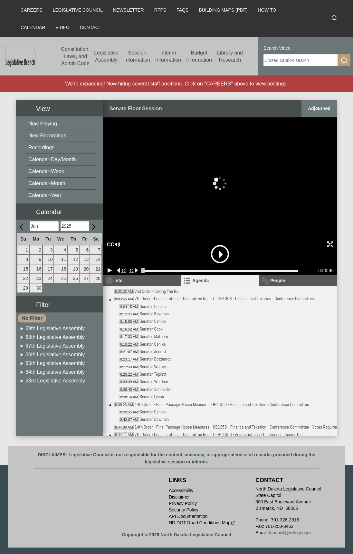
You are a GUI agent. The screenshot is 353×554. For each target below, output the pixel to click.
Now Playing (42, 123)
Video (62, 27)
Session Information (137, 56)
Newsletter (128, 10)
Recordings (41, 147)
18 (63, 269)
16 (39, 269)
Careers (32, 10)
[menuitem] (61, 124)
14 (97, 259)
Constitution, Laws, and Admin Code (75, 56)
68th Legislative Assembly (55, 337)
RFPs (160, 10)
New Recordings (47, 135)
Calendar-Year (45, 195)
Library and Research (230, 56)
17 (50, 269)
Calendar (33, 27)
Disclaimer (179, 497)
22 (25, 278)
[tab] (220, 280)
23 (39, 278)
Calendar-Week (46, 171)
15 (25, 269)
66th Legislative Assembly (55, 354)
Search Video (277, 48)
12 (75, 259)
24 (50, 278)
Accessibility (181, 490)
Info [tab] (118, 280)
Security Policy (183, 509)
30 (39, 288)
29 (25, 288)
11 (63, 259)
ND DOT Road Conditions (202, 522)
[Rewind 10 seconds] (121, 270)
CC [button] (110, 244)
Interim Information (168, 56)
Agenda (200, 280)
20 (86, 269)
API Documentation (188, 516)
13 (86, 259)
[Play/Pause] (110, 270)
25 (63, 278)
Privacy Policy (183, 503)
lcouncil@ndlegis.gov (290, 532)
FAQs (182, 10)
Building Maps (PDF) (223, 10)
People (277, 280)
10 (50, 259)
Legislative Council (78, 10)
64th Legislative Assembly (55, 372)
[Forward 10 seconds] (133, 270)
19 (75, 269)
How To (267, 10)
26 (75, 278)
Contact (90, 27)
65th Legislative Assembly (55, 363)
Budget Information (199, 56)
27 (86, 278)
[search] (300, 60)
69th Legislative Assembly (55, 328)
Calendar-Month (46, 183)
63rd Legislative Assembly (55, 380)
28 (97, 278)
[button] (62, 208)
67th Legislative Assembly (55, 346)
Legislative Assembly (106, 56)
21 (97, 269)
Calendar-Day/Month (52, 159)
